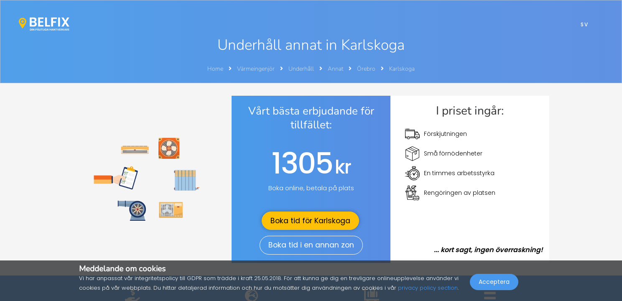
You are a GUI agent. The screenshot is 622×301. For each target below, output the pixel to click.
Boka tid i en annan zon (311, 245)
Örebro (367, 69)
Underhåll (301, 69)
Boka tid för (310, 221)
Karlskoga (402, 69)
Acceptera (494, 282)
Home (215, 69)
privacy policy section (428, 288)
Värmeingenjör (256, 69)
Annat (336, 69)
